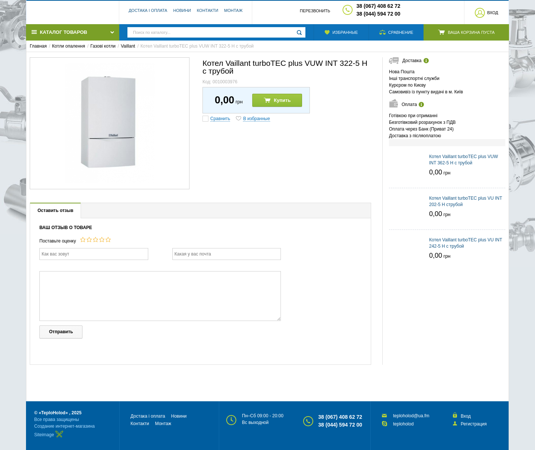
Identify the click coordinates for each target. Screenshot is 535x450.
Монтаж (233, 13)
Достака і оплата (148, 13)
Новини (182, 13)
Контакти (207, 13)
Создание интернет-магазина (64, 426)
